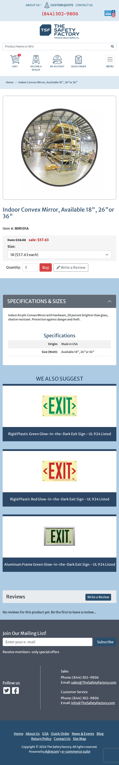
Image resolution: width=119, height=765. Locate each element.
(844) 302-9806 (60, 13)
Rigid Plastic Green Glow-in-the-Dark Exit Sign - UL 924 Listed (59, 434)
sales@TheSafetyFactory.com (93, 682)
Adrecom (52, 751)
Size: (11, 246)
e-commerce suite (76, 751)
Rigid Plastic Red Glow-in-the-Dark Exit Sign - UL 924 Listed (59, 499)
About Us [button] (33, 5)
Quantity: (13, 267)
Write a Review (70, 267)
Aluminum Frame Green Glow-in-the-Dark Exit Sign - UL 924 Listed (59, 564)
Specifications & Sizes (36, 301)
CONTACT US (84, 5)
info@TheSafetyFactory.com (93, 703)
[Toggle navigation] (110, 59)
